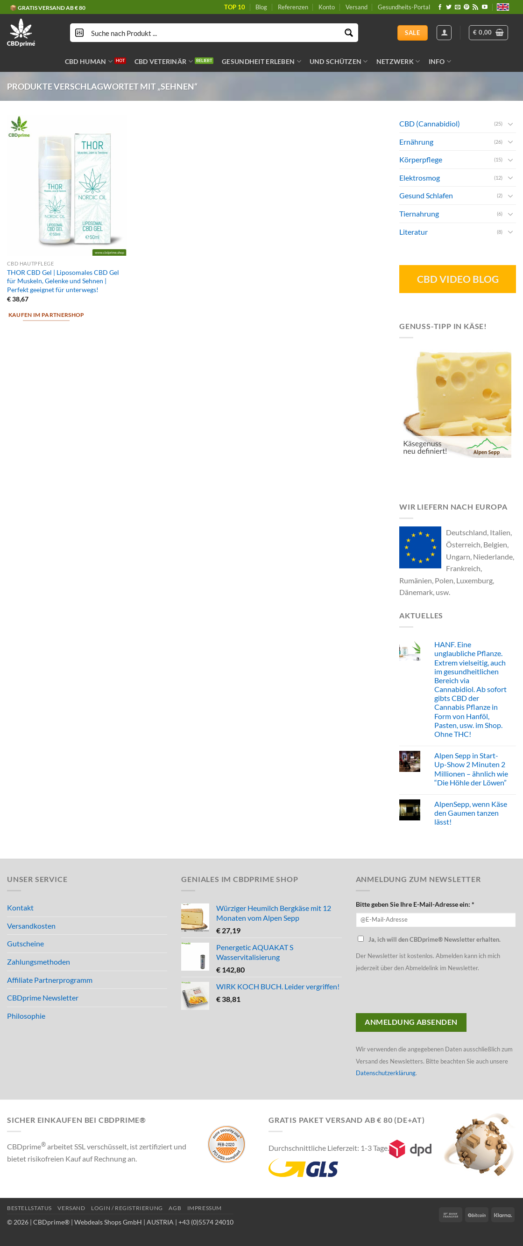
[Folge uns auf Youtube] (485, 7)
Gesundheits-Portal (404, 7)
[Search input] (214, 33)
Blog (261, 7)
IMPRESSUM (204, 1207)
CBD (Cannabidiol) (429, 123)
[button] (488, 32)
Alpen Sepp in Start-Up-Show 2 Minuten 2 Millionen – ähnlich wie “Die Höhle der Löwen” (471, 769)
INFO (440, 61)
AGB (175, 1207)
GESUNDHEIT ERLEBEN (261, 61)
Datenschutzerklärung (386, 1073)
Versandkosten (31, 925)
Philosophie (26, 1015)
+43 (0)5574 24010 (205, 1222)
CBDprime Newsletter (42, 997)
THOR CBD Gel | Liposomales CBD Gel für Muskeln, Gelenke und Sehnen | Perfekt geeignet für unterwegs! (63, 281)
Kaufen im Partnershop (46, 315)
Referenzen (293, 7)
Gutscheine (25, 943)
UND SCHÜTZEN (339, 61)
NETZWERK (398, 61)
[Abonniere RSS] (475, 7)
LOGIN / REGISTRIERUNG (127, 1207)
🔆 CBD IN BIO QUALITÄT (43, 5)
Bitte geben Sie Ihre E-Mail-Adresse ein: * (415, 904)
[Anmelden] (444, 32)
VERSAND (71, 1207)
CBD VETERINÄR (163, 61)
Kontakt (20, 907)
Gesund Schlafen (426, 195)
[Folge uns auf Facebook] (440, 7)
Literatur (413, 231)
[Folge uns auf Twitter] (449, 7)
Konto (326, 7)
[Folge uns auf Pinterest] (466, 7)
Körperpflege (420, 159)
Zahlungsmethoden (38, 961)
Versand (357, 7)
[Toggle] (510, 123)
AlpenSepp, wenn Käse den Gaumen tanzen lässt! (470, 812)
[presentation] (427, 995)
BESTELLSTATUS (29, 1207)
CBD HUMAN (89, 61)
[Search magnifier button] (348, 32)
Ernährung (416, 141)
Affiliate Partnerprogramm (49, 979)
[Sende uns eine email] (457, 7)
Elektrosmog (419, 177)
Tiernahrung (419, 213)
